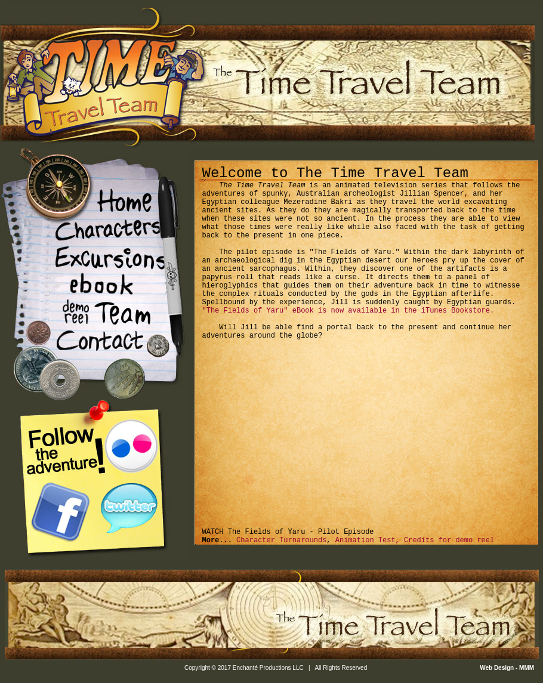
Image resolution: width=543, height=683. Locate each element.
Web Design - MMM (508, 668)
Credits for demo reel (449, 540)
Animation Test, (369, 540)
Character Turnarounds (279, 540)
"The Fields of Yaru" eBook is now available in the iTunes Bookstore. (348, 311)
